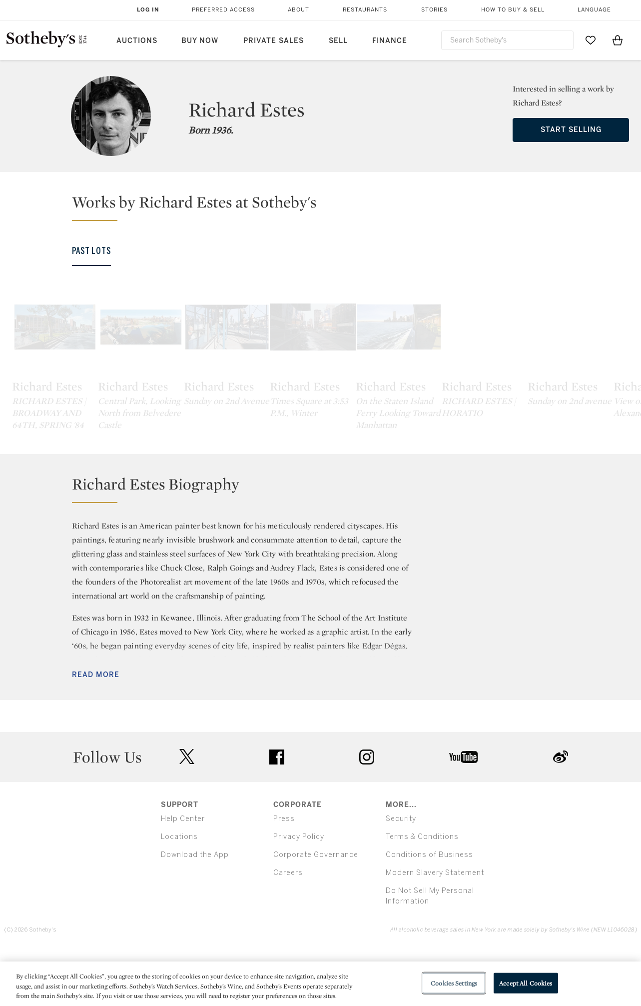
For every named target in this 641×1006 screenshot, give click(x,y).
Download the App (195, 910)
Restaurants (365, 9)
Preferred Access (223, 9)
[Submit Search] (562, 40)
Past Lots (91, 251)
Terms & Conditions (422, 892)
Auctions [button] (136, 40)
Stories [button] (434, 9)
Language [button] (594, 9)
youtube (463, 812)
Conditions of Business (429, 910)
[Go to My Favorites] (591, 40)
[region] (320, 984)
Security (401, 874)
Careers (288, 928)
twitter (186, 812)
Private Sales (273, 40)
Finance (389, 40)
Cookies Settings (454, 982)
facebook (276, 812)
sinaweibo (560, 812)
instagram (366, 812)
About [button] (298, 9)
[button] (326, 206)
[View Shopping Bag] (618, 40)
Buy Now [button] (199, 40)
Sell (338, 40)
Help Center (183, 874)
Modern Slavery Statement (435, 928)
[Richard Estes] (84, 361)
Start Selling (571, 130)
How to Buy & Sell (513, 9)
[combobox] (507, 40)
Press (284, 874)
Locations (179, 892)
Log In (148, 9)
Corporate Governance (315, 910)
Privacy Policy (298, 892)
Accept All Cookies (525, 982)
